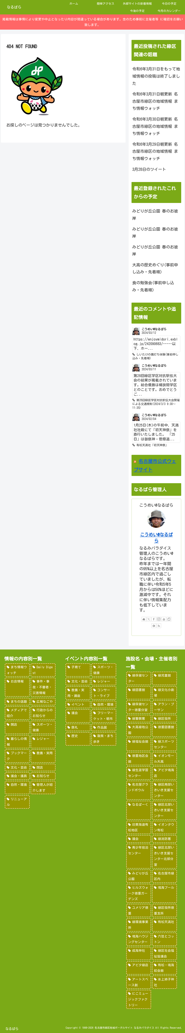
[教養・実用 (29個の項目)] (43, 756)
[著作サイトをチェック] (143, 619)
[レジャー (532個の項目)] (103, 681)
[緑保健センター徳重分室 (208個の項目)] (138, 707)
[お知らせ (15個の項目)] (43, 776)
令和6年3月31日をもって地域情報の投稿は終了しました (156, 76)
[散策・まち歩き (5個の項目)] (103, 738)
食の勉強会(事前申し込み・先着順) (153, 286)
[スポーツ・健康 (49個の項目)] (43, 727)
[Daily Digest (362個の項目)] (43, 670)
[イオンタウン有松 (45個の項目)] (164, 827)
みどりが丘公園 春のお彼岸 (155, 214)
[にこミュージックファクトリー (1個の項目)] (138, 999)
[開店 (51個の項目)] (17, 727)
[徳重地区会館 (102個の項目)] (138, 758)
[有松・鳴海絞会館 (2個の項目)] (164, 967)
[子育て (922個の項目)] (78, 670)
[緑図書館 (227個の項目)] (138, 692)
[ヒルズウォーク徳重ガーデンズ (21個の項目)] (138, 893)
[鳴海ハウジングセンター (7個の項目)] (138, 939)
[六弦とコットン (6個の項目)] (164, 939)
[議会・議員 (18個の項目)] (17, 776)
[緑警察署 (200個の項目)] (138, 718)
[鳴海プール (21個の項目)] (164, 893)
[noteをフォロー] (169, 619)
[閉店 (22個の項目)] (43, 767)
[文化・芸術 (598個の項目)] (78, 681)
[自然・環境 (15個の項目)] (17, 787)
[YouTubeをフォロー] (164, 619)
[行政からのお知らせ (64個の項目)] (43, 713)
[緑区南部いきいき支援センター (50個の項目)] (164, 790)
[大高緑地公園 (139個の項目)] (138, 730)
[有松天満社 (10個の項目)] (164, 924)
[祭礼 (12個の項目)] (78, 727)
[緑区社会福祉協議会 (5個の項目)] (164, 953)
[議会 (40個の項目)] (138, 839)
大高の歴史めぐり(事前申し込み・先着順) (155, 268)
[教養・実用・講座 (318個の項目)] (78, 693)
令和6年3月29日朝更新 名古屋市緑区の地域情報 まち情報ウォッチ (155, 151)
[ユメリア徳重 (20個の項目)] (138, 910)
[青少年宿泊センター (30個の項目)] (138, 856)
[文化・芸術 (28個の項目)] (17, 767)
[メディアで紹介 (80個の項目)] (17, 713)
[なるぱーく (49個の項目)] (138, 810)
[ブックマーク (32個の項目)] (17, 756)
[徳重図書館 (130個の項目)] (164, 730)
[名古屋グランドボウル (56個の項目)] (138, 790)
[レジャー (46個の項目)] (43, 741)
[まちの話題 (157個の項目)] (17, 701)
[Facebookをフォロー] (153, 619)
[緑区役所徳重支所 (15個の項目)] (164, 910)
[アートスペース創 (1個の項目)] (138, 982)
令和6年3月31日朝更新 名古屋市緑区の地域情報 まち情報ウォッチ (155, 101)
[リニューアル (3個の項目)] (17, 802)
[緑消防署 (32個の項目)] (164, 839)
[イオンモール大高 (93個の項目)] (164, 758)
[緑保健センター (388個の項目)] (138, 678)
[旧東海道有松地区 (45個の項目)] (138, 827)
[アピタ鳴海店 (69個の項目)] (164, 772)
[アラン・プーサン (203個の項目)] (164, 707)
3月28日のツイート (149, 169)
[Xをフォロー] (148, 619)
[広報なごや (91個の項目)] (43, 701)
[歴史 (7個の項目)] (78, 738)
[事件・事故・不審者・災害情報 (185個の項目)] (43, 687)
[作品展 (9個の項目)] (103, 727)
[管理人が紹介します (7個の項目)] (43, 787)
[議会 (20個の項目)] (78, 715)
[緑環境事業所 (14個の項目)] (138, 924)
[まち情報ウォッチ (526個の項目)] (17, 670)
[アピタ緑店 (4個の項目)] (138, 967)
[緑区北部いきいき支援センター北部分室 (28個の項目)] (164, 856)
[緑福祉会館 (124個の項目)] (138, 744)
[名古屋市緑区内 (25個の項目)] (164, 876)
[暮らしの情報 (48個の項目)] (17, 741)
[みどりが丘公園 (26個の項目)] (138, 876)
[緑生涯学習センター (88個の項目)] (138, 772)
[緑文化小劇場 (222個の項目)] (164, 692)
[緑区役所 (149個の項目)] (164, 718)
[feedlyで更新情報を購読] (153, 625)
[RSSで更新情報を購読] (158, 625)
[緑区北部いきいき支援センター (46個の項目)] (164, 810)
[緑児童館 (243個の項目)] (164, 678)
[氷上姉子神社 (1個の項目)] (164, 982)
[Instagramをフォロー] (158, 619)
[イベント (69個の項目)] (78, 704)
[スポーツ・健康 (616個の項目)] (103, 670)
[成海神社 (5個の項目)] (138, 953)
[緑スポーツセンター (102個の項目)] (164, 744)
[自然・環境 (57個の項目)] (103, 704)
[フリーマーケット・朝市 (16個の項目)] (103, 715)
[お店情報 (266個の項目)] (17, 687)
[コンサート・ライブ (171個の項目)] (103, 693)
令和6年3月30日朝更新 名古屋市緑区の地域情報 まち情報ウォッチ (155, 126)
